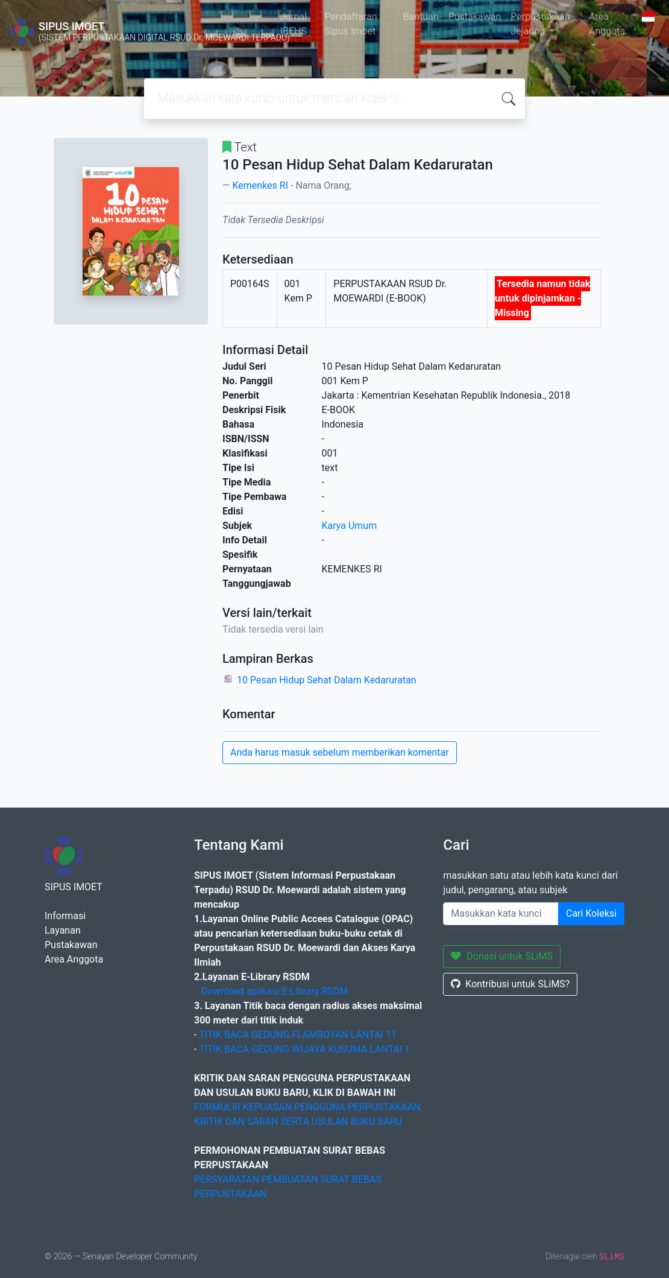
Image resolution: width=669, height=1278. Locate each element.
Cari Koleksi (591, 913)
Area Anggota (607, 24)
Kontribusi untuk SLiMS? (510, 984)
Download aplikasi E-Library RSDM (274, 991)
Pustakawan (474, 16)
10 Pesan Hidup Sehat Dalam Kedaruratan (326, 680)
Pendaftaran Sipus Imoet (351, 24)
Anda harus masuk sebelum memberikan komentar (339, 752)
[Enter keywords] (501, 913)
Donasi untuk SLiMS (502, 956)
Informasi (65, 916)
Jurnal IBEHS (293, 24)
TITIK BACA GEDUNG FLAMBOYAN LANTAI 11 (297, 1034)
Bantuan (421, 16)
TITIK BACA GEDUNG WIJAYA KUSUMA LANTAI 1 (304, 1049)
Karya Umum (349, 525)
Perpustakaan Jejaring (540, 24)
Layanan (63, 930)
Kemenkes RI (260, 185)
